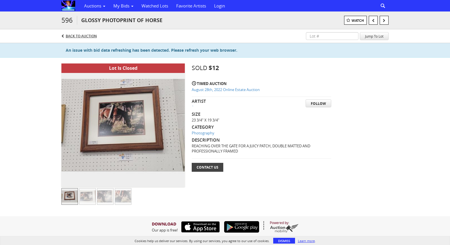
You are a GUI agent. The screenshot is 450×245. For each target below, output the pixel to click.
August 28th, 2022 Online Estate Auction (226, 89)
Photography (203, 133)
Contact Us (207, 167)
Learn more (306, 241)
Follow (318, 103)
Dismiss (284, 241)
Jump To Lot (374, 36)
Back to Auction (81, 36)
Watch (358, 20)
